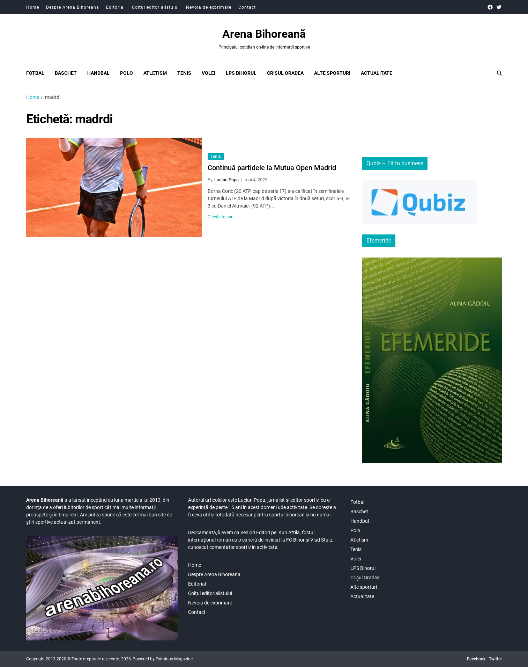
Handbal (98, 73)
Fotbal (35, 73)
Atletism (155, 73)
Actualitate (376, 73)
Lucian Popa (226, 179)
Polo (126, 73)
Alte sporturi (332, 73)
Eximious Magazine (174, 659)
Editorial (115, 7)
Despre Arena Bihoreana (72, 7)
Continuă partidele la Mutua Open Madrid (272, 168)
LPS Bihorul (241, 73)
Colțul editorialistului (155, 7)
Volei (208, 73)
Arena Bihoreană (264, 33)
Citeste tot (220, 217)
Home (32, 7)
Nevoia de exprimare (208, 7)
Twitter (495, 659)
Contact (247, 7)
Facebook (476, 659)
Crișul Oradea (285, 73)
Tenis (184, 73)
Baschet (66, 73)
